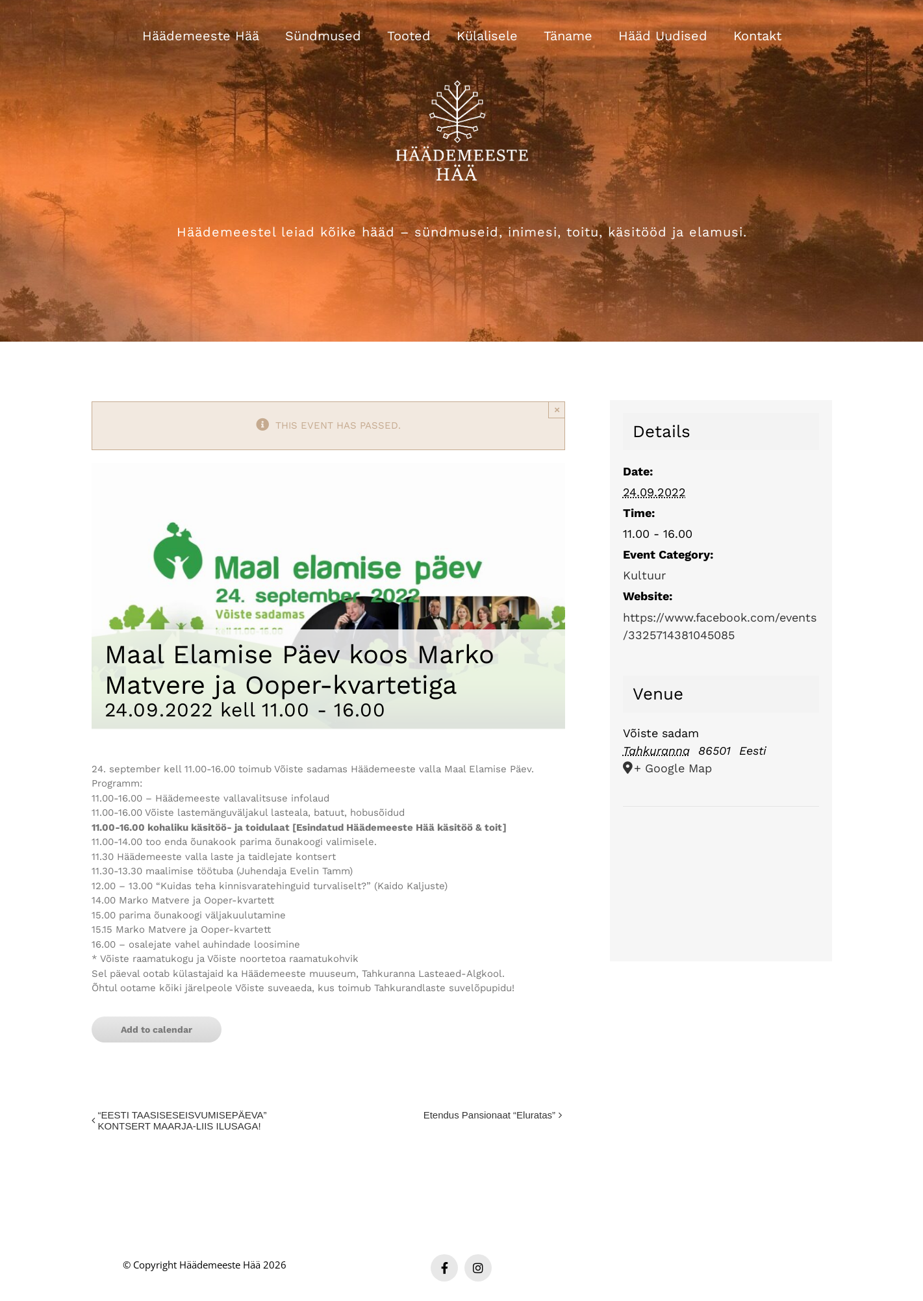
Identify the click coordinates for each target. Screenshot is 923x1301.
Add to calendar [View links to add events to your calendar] (156, 1029)
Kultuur (644, 575)
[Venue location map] (721, 846)
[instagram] (478, 1268)
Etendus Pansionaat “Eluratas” (489, 1114)
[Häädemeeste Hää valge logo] (462, 64)
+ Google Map (673, 768)
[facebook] (444, 1268)
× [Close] (557, 409)
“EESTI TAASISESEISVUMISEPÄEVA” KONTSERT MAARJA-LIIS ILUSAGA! (182, 1120)
